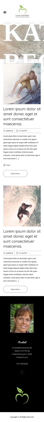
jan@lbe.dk (9, 131)
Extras (35, 253)
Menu (5, 12)
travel (8, 165)
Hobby (35, 131)
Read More (15, 173)
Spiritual (40, 253)
